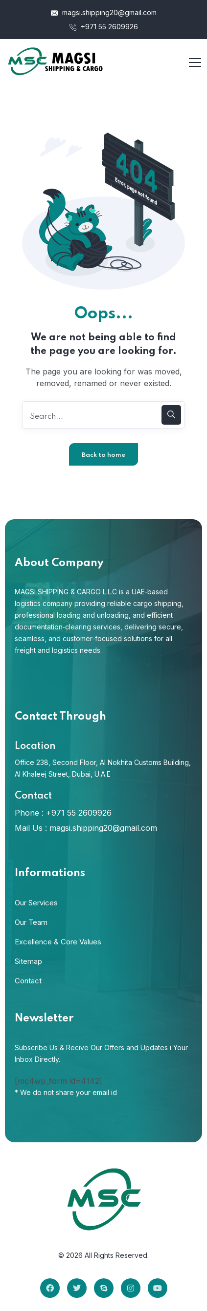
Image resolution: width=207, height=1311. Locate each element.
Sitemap (28, 961)
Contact (28, 980)
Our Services (36, 902)
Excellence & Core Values (58, 941)
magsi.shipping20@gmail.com (104, 12)
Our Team (31, 922)
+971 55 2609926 (103, 26)
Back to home (103, 455)
